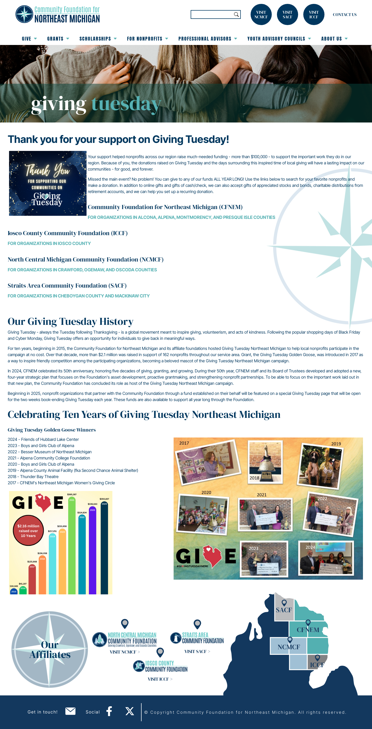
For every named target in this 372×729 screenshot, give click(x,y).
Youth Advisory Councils (279, 38)
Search (236, 14)
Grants (58, 38)
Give (29, 38)
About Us (334, 38)
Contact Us (345, 14)
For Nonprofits (147, 38)
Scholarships (98, 38)
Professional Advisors (208, 38)
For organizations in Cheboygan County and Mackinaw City (79, 295)
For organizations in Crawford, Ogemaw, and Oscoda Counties (82, 269)
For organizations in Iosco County (49, 243)
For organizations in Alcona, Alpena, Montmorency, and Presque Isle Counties (181, 217)
